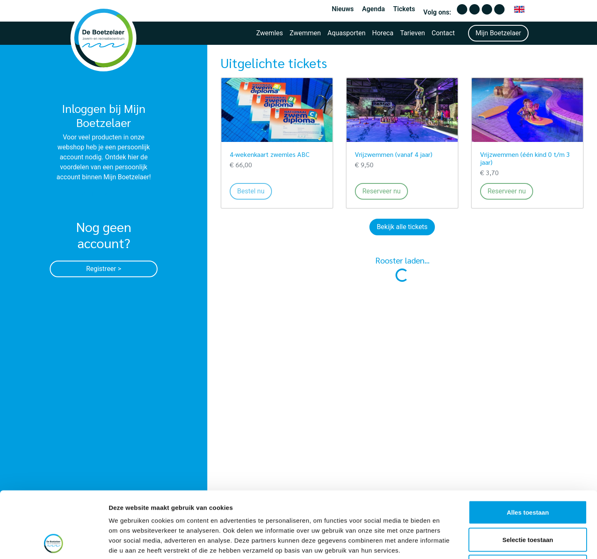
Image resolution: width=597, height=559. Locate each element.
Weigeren (527, 504)
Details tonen (448, 542)
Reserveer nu (385, 190)
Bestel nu (254, 190)
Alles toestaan (528, 450)
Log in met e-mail (103, 194)
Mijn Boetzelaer (498, 33)
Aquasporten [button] (347, 33)
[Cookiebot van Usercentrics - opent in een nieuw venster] (53, 543)
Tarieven (412, 33)
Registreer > (103, 269)
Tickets (404, 9)
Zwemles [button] (269, 33)
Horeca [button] (382, 33)
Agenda (373, 9)
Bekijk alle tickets (402, 227)
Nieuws (343, 9)
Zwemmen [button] (305, 33)
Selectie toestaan (527, 477)
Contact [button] (443, 33)
